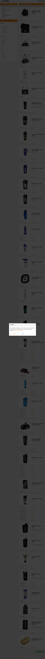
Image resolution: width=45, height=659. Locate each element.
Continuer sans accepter (18, 330)
